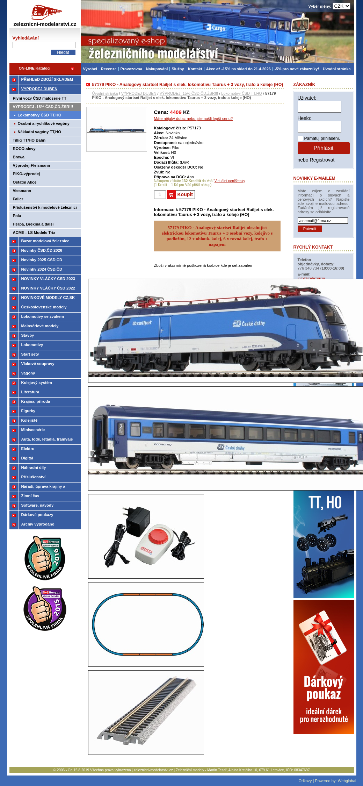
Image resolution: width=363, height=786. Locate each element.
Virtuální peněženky (230, 181)
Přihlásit (324, 148)
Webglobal (347, 781)
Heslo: (305, 118)
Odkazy (305, 781)
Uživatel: (307, 98)
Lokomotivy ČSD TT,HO (241, 93)
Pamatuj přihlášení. (322, 138)
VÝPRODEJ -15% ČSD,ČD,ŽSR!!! (189, 93)
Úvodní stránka (105, 93)
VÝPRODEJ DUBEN (139, 93)
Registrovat (322, 160)
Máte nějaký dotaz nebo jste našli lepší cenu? (193, 118)
